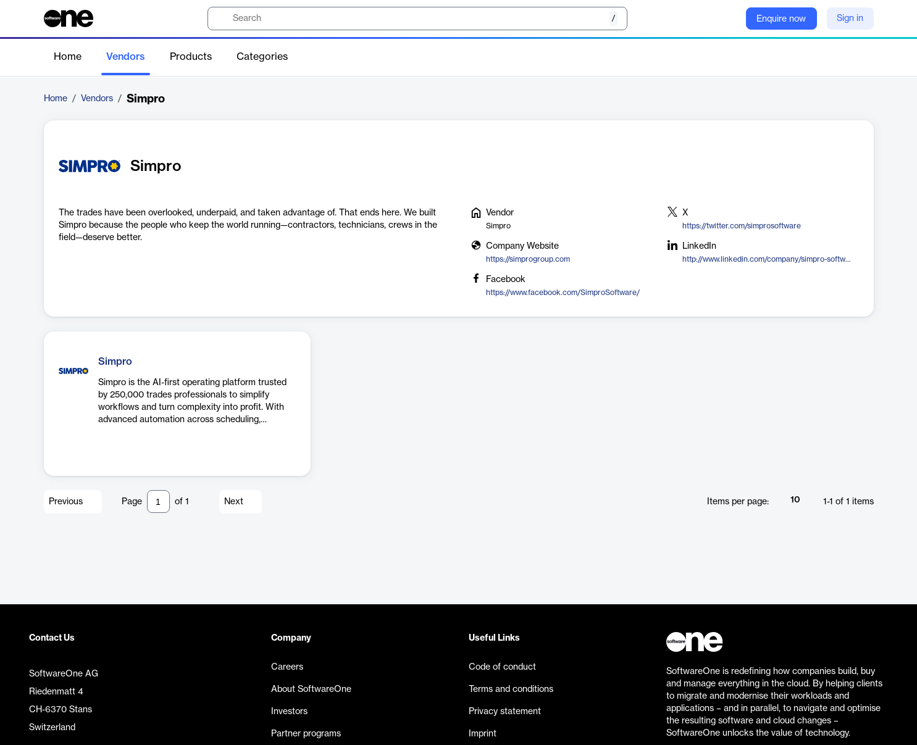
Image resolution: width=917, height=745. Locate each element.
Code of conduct (502, 667)
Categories (262, 57)
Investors (289, 711)
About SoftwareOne (311, 689)
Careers (287, 667)
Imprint (482, 734)
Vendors (125, 57)
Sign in (850, 18)
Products (191, 57)
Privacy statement (505, 711)
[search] (417, 18)
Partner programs (306, 734)
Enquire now (781, 19)
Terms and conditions (511, 689)
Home (68, 57)
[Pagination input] (158, 501)
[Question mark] (728, 18)
